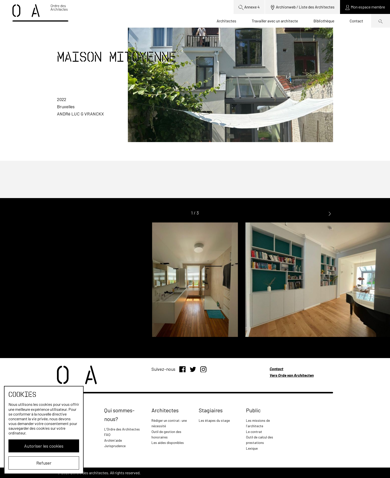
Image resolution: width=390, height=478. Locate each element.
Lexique (252, 448)
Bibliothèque (323, 20)
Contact (356, 20)
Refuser (43, 463)
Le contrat (254, 431)
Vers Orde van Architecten (292, 375)
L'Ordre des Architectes (122, 429)
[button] (330, 213)
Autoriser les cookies (43, 446)
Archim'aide (113, 440)
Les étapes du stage (214, 420)
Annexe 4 (249, 7)
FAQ (107, 434)
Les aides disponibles (167, 442)
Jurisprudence (115, 446)
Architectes (226, 20)
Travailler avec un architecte (275, 20)
